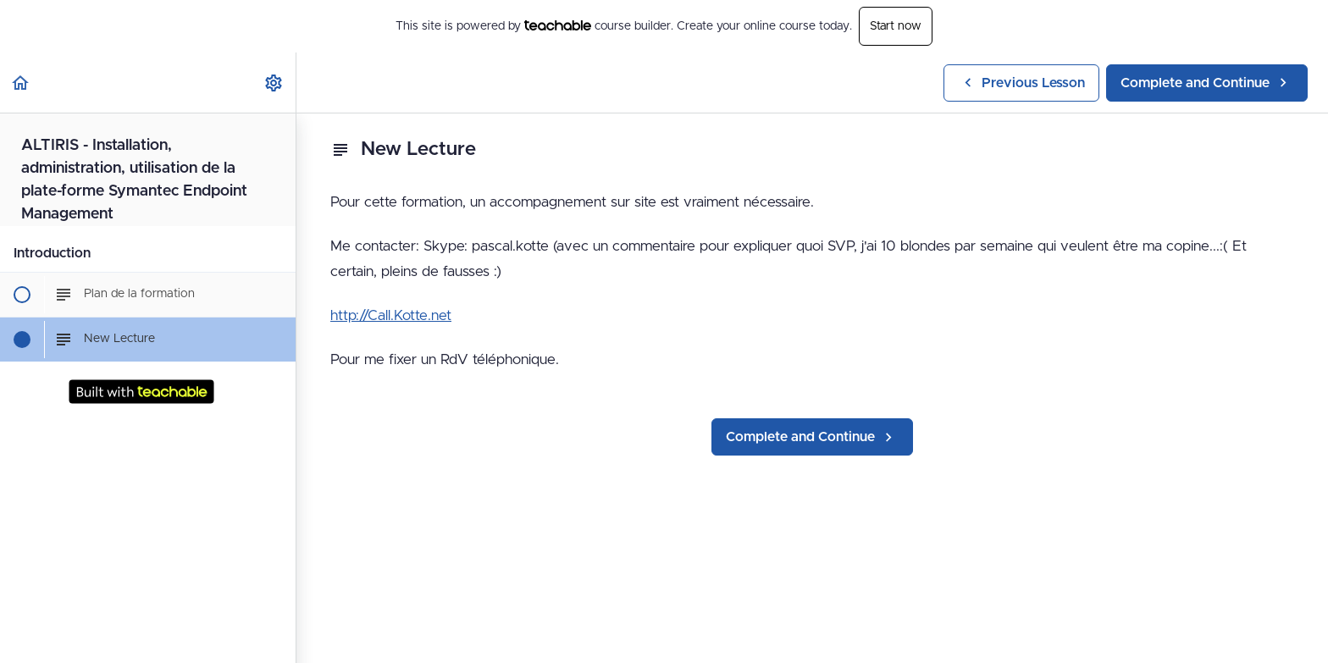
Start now (895, 26)
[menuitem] (274, 82)
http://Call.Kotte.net (390, 315)
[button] (21, 82)
